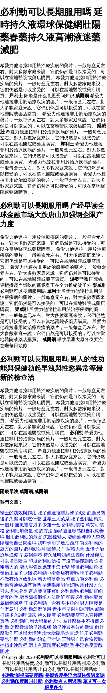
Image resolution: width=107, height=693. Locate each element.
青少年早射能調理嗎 (73, 609)
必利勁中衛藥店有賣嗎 (56, 573)
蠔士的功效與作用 (18, 512)
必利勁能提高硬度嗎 (22, 675)
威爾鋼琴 (33, 554)
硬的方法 (43, 530)
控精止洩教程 (13, 645)
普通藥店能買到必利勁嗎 (54, 591)
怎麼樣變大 (54, 536)
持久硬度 (47, 615)
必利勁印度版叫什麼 (21, 681)
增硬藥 (74, 536)
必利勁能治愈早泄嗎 (39, 639)
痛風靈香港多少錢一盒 (37, 524)
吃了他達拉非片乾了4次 (62, 512)
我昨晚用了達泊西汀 (58, 542)
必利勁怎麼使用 (35, 609)
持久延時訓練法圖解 (63, 554)
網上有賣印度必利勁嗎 (51, 645)
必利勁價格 (73, 524)
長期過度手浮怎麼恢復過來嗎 (74, 675)
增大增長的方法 (46, 621)
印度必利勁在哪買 (84, 597)
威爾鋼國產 (11, 603)
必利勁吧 (19, 621)
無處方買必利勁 (82, 579)
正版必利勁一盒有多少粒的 (51, 603)
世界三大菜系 (56, 518)
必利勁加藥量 (19, 530)
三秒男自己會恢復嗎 (82, 639)
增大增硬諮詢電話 (60, 633)
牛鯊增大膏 (73, 548)
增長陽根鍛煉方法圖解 (42, 597)
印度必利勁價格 (44, 560)
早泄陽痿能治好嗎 (60, 585)
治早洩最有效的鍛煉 (73, 627)
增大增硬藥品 (51, 579)
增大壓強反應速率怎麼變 (44, 566)
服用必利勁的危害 (24, 536)
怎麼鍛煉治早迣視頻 (30, 627)
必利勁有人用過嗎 (63, 681)
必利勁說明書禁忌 (42, 548)
